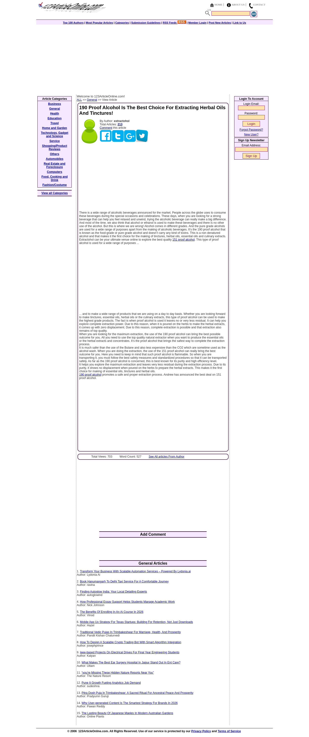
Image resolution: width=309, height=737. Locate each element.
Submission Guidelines (146, 22)
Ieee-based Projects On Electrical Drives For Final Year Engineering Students (129, 652)
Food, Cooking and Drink (55, 178)
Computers (54, 172)
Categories (122, 22)
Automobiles (54, 159)
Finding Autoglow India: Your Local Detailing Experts (113, 591)
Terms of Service (229, 731)
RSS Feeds (174, 22)
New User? (251, 134)
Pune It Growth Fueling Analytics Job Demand (111, 682)
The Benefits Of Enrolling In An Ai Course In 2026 (111, 612)
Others (54, 154)
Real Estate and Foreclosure (54, 165)
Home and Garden (54, 128)
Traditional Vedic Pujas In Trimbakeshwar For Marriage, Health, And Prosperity (130, 632)
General (92, 99)
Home (218, 4)
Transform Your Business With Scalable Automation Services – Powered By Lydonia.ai (135, 571)
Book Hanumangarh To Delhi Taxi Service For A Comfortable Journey (124, 581)
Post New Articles (220, 22)
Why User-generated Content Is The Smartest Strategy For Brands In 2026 (130, 703)
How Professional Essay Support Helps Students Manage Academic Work (127, 601)
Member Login (197, 22)
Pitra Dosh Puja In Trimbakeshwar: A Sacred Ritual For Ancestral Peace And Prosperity (137, 693)
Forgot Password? (251, 129)
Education (55, 118)
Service (54, 141)
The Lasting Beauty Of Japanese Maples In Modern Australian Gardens (127, 713)
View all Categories (55, 193)
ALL (79, 99)
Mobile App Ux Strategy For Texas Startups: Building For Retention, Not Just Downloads (136, 622)
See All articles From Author (166, 456)
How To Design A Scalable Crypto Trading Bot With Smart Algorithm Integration (130, 642)
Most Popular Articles (99, 22)
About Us (238, 4)
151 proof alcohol (183, 239)
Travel (54, 123)
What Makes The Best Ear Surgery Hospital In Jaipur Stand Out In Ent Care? (131, 662)
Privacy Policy (201, 731)
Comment (106, 127)
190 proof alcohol (90, 374)
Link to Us (239, 22)
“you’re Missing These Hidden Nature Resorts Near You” (118, 672)
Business (54, 104)
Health (54, 113)
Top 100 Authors (73, 22)
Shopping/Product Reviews (54, 147)
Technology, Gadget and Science (54, 134)
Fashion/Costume (54, 185)
